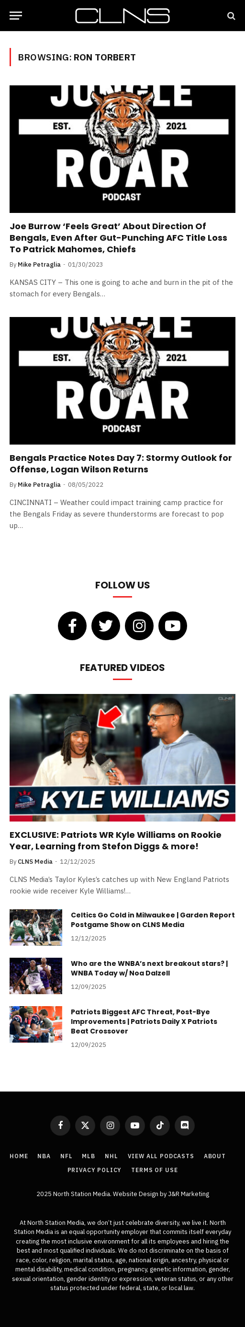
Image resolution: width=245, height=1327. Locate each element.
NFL (66, 1156)
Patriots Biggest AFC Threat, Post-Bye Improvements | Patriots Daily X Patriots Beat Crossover (144, 1021)
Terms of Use (154, 1170)
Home (19, 1156)
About (215, 1156)
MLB (88, 1156)
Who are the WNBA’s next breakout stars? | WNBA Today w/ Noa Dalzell (149, 968)
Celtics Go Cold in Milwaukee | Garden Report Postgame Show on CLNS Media (153, 919)
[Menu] (16, 15)
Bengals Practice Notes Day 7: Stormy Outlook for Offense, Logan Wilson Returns (121, 463)
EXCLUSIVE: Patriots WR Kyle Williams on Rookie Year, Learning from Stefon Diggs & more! (116, 840)
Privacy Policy (94, 1170)
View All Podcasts (161, 1156)
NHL (111, 1156)
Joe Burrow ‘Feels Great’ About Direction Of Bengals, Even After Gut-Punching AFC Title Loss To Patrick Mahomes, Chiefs (118, 238)
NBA (44, 1156)
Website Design (136, 1194)
